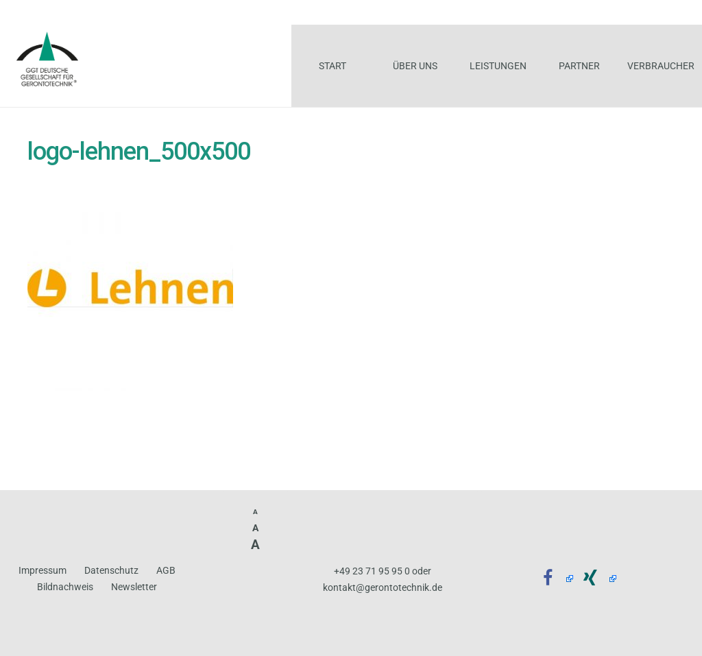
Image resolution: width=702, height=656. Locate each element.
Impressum (42, 570)
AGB (166, 570)
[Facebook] (552, 578)
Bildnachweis (65, 587)
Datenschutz (111, 570)
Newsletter (134, 587)
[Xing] (594, 578)
